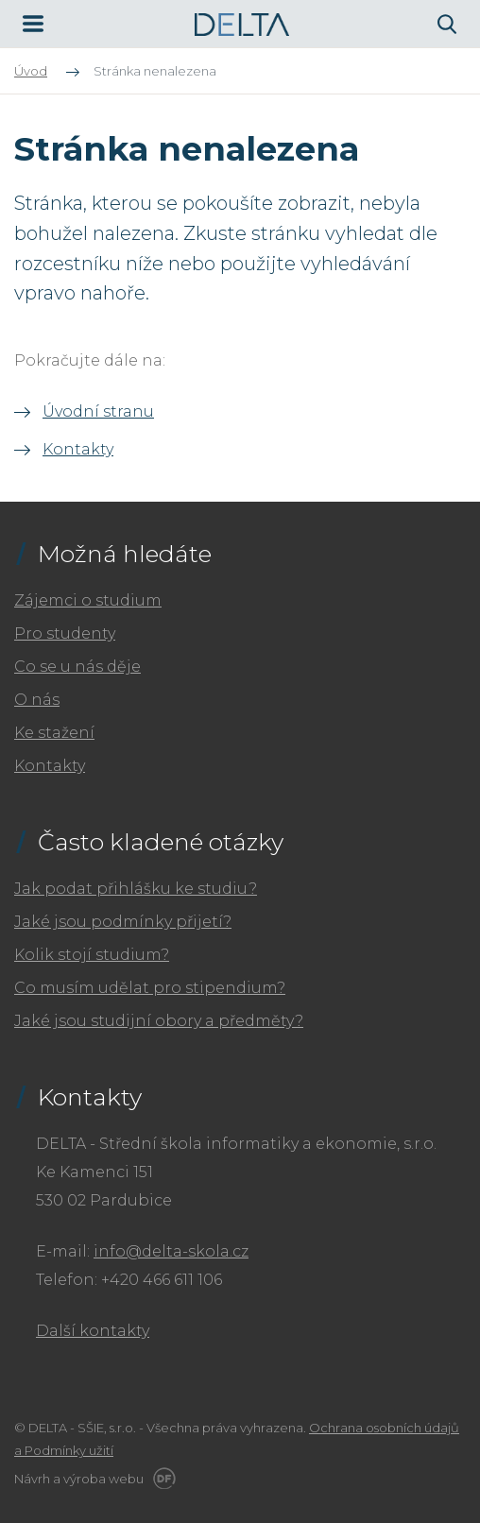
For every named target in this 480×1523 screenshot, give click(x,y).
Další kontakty (92, 1331)
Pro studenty (64, 633)
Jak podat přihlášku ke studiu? (135, 889)
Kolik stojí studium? (91, 955)
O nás (37, 700)
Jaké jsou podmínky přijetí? (122, 922)
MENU (33, 24)
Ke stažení (54, 733)
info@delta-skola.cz (171, 1251)
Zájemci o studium (88, 600)
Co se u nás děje (77, 667)
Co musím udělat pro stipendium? (149, 988)
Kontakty (78, 449)
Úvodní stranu (98, 411)
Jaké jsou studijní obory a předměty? (158, 1021)
